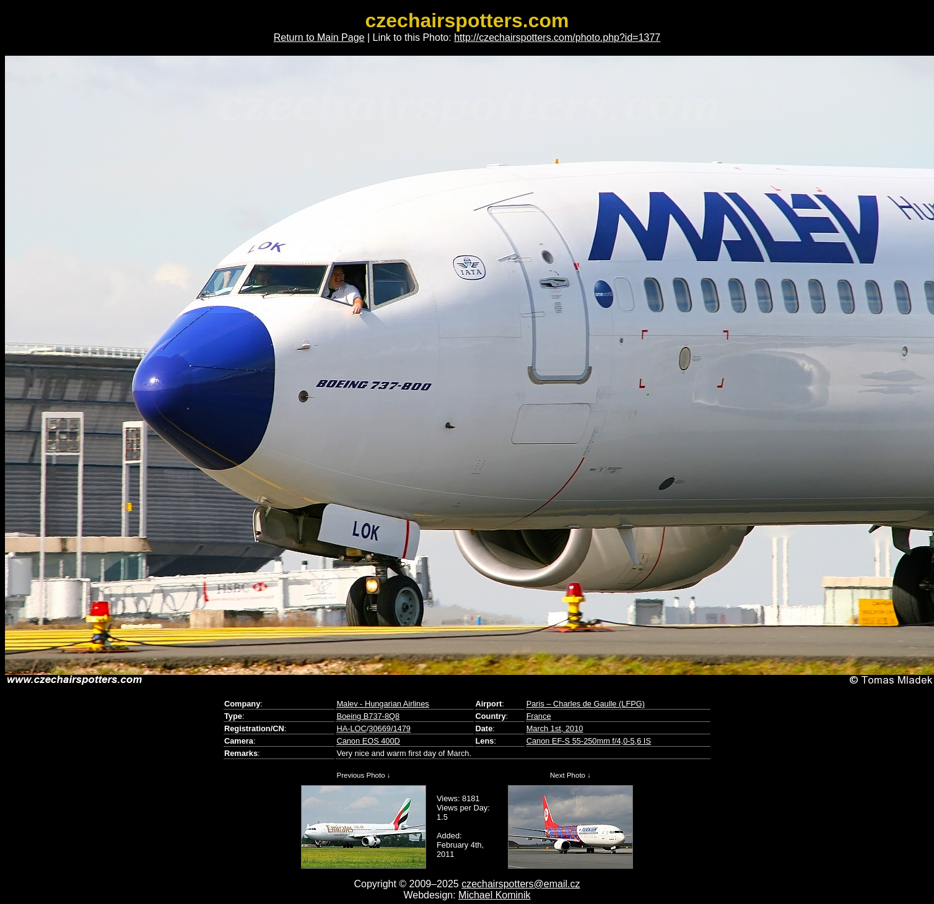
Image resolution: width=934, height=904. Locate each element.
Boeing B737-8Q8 (367, 716)
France (538, 716)
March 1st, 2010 (554, 728)
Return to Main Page (319, 37)
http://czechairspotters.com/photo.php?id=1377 (557, 37)
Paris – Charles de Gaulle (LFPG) (585, 703)
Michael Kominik (494, 895)
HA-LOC (351, 728)
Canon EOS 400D (367, 740)
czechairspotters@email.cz (520, 884)
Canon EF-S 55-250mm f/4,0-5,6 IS (588, 740)
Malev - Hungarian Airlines (382, 703)
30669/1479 (390, 728)
